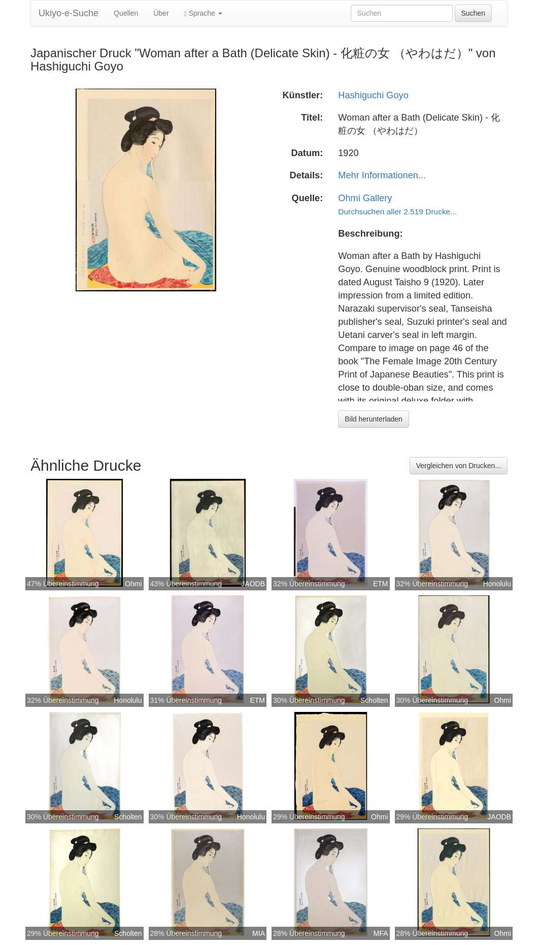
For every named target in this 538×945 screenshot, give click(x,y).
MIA (258, 933)
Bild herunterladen (373, 419)
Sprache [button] (203, 13)
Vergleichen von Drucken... (458, 466)
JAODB (253, 584)
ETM (380, 584)
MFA (381, 933)
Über (161, 13)
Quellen (126, 13)
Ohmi (133, 584)
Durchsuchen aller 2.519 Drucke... (397, 211)
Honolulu (497, 584)
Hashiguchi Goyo (373, 95)
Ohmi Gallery (365, 198)
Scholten (374, 700)
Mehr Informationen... (382, 175)
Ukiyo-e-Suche (68, 13)
